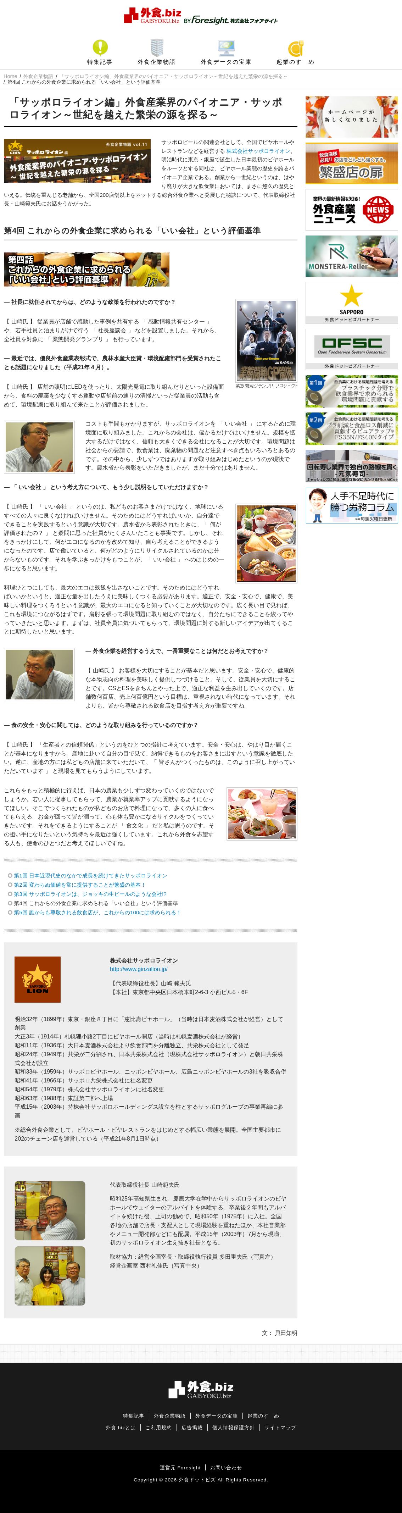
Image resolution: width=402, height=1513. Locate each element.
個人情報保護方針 (233, 1427)
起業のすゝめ (296, 62)
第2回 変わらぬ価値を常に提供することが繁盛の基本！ (80, 885)
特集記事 (100, 62)
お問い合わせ (226, 1467)
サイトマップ (280, 1427)
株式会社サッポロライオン (258, 151)
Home (10, 76)
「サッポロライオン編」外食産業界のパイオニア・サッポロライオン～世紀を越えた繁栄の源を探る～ (174, 76)
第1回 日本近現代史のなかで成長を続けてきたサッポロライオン (90, 875)
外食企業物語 (157, 62)
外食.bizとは (121, 1427)
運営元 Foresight (180, 1467)
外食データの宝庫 (226, 62)
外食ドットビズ (197, 1479)
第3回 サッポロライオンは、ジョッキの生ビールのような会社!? (90, 894)
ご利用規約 (158, 1427)
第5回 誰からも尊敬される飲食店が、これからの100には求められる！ (98, 912)
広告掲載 (192, 1427)
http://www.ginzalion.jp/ (139, 969)
